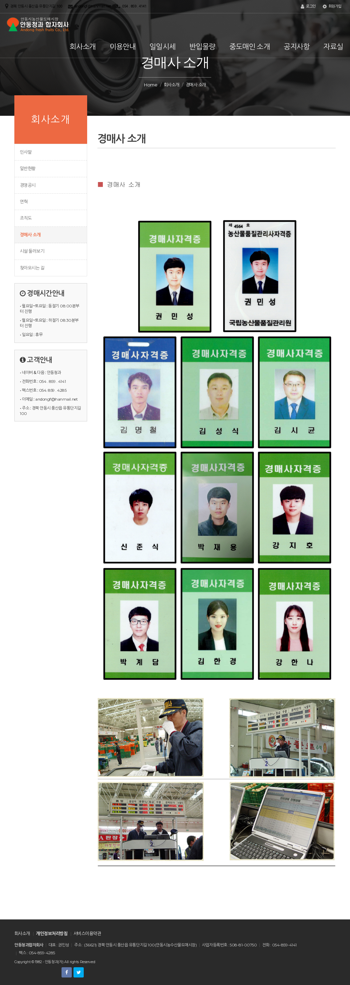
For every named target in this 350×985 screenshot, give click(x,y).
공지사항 (297, 46)
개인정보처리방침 (51, 933)
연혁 (24, 201)
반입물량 (202, 46)
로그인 (308, 6)
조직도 (25, 218)
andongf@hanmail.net (93, 6)
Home (150, 84)
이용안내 (123, 46)
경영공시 (28, 185)
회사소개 (83, 46)
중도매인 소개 (249, 46)
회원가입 (332, 6)
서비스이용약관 (87, 933)
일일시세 (162, 46)
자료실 (333, 46)
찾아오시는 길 (32, 267)
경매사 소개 (30, 234)
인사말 (25, 152)
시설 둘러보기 (32, 251)
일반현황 (28, 168)
